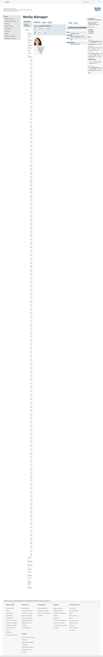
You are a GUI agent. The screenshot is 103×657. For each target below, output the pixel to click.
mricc (32, 319)
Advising (55, 615)
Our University (10, 608)
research (30, 555)
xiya (32, 514)
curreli (32, 121)
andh (32, 63)
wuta (32, 506)
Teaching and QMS (11, 625)
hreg (32, 212)
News (7, 610)
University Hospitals (11, 622)
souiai (32, 415)
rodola (32, 361)
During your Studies (58, 622)
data (30, 36)
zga (31, 533)
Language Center (26, 649)
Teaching (7, 31)
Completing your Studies (60, 625)
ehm (32, 144)
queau (32, 350)
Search (49, 22)
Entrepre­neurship (42, 608)
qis (31, 346)
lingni (32, 277)
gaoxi (32, 174)
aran (32, 67)
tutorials (30, 577)
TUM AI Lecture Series (10, 21)
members (30, 56)
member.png (40, 46)
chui (32, 105)
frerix (32, 166)
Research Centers (27, 610)
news (30, 547)
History (75, 23)
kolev (32, 247)
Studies (56, 605)
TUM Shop (72, 630)
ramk (32, 354)
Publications (8, 28)
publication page (91, 44)
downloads (30, 39)
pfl (31, 342)
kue (31, 254)
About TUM (10, 605)
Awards (7, 33)
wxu (32, 510)
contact (29, 33)
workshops (30, 587)
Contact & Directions (11, 635)
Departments (9, 618)
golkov (32, 186)
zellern (32, 529)
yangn (32, 518)
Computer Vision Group (9, 8)
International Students (59, 613)
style (30, 561)
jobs (30, 52)
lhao (32, 273)
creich (32, 113)
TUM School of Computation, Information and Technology (17, 9)
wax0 (32, 483)
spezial (29, 558)
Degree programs (58, 610)
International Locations (28, 637)
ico (29, 49)
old (31, 335)
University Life (74, 605)
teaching (30, 565)
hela (32, 205)
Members (7, 23)
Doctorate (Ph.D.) (26, 622)
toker (32, 445)
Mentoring (72, 625)
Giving (7, 630)
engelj (32, 159)
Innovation (41, 605)
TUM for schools (73, 627)
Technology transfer (43, 610)
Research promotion (27, 620)
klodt (32, 239)
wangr (32, 480)
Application (56, 618)
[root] (27, 29)
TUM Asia (24, 639)
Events (71, 618)
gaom (32, 170)
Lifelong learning (58, 608)
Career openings (26, 627)
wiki (30, 583)
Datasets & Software (10, 36)
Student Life (72, 608)
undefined (30, 580)
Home (6, 16)
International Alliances (28, 647)
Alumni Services (73, 620)
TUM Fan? (9, 632)
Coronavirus (9, 613)
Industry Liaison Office (44, 613)
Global (24, 634)
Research (25, 605)
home (30, 47)
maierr (32, 289)
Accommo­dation (73, 610)
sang (32, 369)
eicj (30, 42)
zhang (32, 537)
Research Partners (27, 618)
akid (32, 60)
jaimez (32, 216)
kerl (31, 228)
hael (32, 193)
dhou (32, 132)
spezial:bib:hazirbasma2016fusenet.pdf (82, 27)
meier (32, 300)
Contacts (40, 615)
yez (31, 525)
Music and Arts (73, 615)
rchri (32, 357)
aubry (32, 71)
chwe (32, 109)
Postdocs (24, 625)
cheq (32, 98)
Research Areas (9, 26)
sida (32, 403)
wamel (32, 472)
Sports (71, 613)
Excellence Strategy (27, 613)
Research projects (27, 615)
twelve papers (95, 41)
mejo (32, 308)
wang (32, 476)
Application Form (9, 19)
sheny (32, 399)
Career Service (73, 622)
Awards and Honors (11, 620)
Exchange (24, 644)
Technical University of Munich (11, 11)
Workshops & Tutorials (10, 38)
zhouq (32, 545)
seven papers (95, 53)
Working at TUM (10, 627)
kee (31, 224)
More (89, 72)
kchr (32, 220)
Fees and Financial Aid (59, 620)
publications (31, 551)
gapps (30, 44)
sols (32, 407)
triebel (32, 453)
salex (32, 365)
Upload (44, 22)
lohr (31, 285)
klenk (32, 235)
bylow (32, 94)
